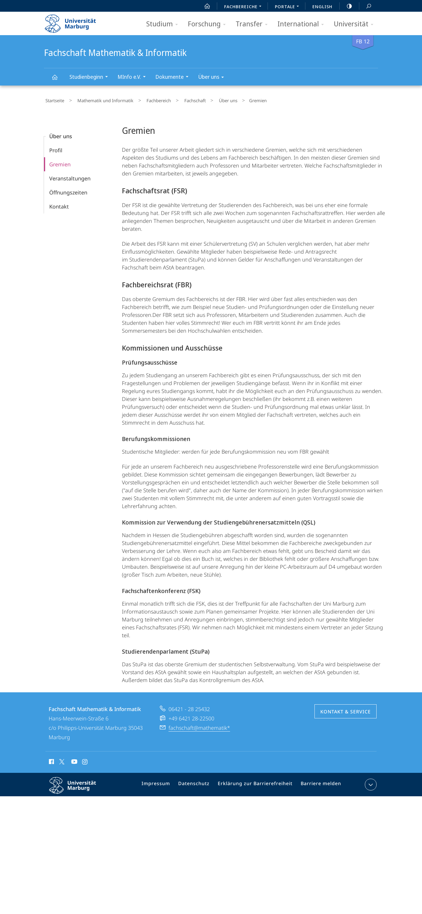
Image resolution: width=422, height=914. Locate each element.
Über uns (213, 77)
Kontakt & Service (345, 709)
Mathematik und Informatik (98, 99)
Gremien (60, 161)
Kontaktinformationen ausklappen (370, 782)
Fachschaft (176, 99)
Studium (164, 24)
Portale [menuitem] (288, 7)
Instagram (85, 760)
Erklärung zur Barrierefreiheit (257, 783)
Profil (55, 147)
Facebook (51, 760)
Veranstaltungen (70, 175)
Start (204, 6)
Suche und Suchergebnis (365, 6)
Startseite (53, 99)
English (322, 6)
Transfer (253, 24)
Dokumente (173, 77)
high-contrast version (346, 6)
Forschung (208, 24)
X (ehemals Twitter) (60, 759)
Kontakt (59, 203)
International (303, 24)
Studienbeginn (90, 77)
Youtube (73, 760)
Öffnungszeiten (68, 189)
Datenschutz (199, 783)
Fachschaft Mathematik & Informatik (58, 80)
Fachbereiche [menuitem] (244, 7)
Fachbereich (146, 99)
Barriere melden (318, 783)
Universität (355, 24)
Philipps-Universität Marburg (77, 787)
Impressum (163, 783)
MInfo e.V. (133, 77)
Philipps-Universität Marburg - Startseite (75, 22)
